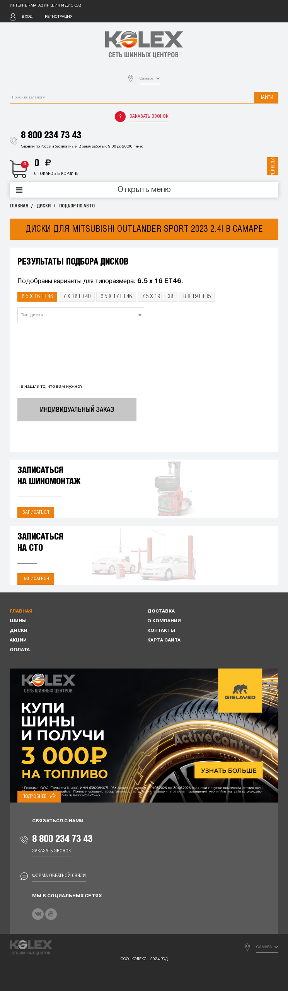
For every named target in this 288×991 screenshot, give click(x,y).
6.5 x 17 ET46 (116, 296)
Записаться (35, 512)
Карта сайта (164, 640)
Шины (18, 621)
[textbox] (81, 315)
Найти (266, 97)
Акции (18, 640)
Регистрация (59, 17)
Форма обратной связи (59, 876)
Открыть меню (144, 190)
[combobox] (80, 314)
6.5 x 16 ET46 (37, 296)
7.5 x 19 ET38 (157, 296)
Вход (27, 17)
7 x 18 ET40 (76, 296)
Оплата (20, 650)
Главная (19, 206)
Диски (44, 206)
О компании (164, 621)
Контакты (161, 631)
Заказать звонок (149, 116)
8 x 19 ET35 (197, 296)
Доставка (161, 611)
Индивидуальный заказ (77, 410)
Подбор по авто (77, 206)
